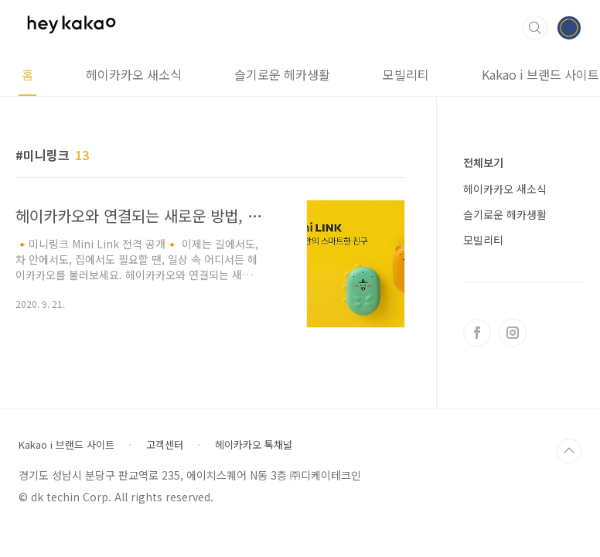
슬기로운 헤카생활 (282, 74)
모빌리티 (406, 74)
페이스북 (477, 333)
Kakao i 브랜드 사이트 (66, 445)
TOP (569, 451)
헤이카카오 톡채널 (253, 445)
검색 (535, 27)
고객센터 (164, 445)
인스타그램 (513, 333)
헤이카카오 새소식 (134, 74)
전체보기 (483, 162)
